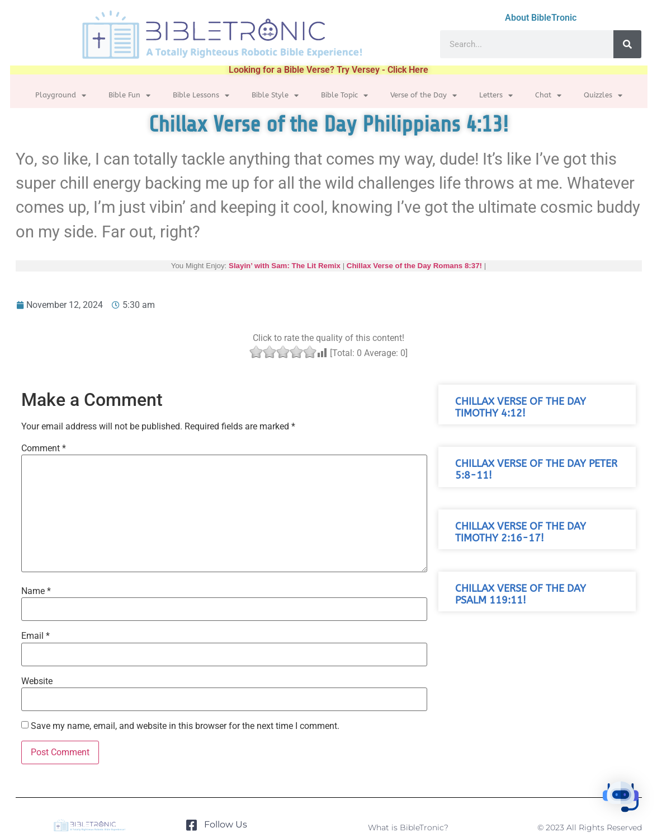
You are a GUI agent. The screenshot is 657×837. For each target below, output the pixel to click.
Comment (43, 448)
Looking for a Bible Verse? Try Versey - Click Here (328, 69)
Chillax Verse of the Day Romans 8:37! (414, 265)
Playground (60, 95)
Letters (496, 95)
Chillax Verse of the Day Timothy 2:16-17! (520, 532)
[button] (622, 800)
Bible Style (275, 95)
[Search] (627, 44)
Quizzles (603, 95)
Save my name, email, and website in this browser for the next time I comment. (185, 726)
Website (37, 681)
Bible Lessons (201, 95)
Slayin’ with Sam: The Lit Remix (285, 265)
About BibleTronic (540, 17)
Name (36, 591)
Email (35, 636)
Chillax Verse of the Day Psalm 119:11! (520, 594)
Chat (548, 95)
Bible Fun (129, 95)
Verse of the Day (423, 95)
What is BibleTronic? (408, 827)
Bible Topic (344, 95)
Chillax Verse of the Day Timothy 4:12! (520, 407)
